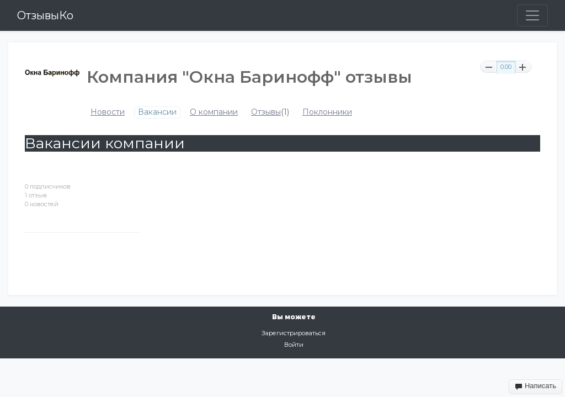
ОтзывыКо (45, 15)
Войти (293, 344)
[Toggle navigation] (532, 15)
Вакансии (157, 112)
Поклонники (327, 112)
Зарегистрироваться (294, 333)
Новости (107, 112)
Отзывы (266, 112)
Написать (535, 386)
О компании (214, 112)
